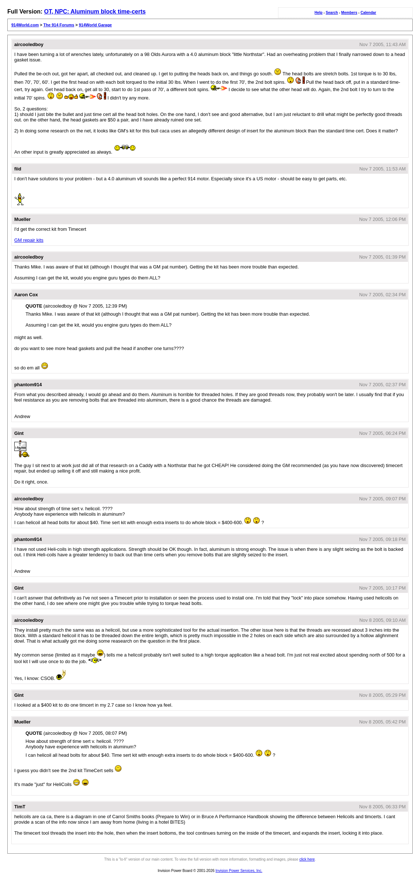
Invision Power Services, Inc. (238, 871)
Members (349, 13)
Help (319, 13)
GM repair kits (29, 240)
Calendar (368, 13)
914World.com (25, 25)
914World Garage (95, 25)
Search (332, 13)
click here (307, 859)
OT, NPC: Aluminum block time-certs (95, 11)
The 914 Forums (59, 25)
